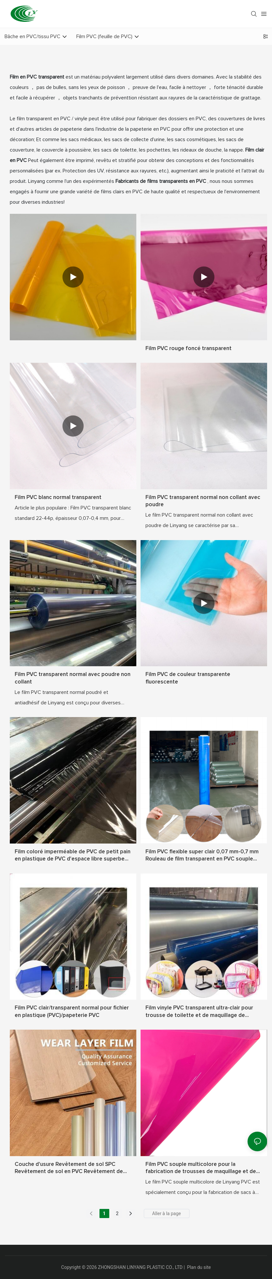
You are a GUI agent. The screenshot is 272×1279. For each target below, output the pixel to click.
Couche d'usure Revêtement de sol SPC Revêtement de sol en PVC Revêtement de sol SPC (69, 1168)
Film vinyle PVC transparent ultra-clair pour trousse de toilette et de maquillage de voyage (199, 1012)
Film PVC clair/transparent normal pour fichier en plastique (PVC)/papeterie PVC (72, 1011)
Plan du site (199, 1267)
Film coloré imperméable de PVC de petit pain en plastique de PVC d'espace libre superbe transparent (72, 856)
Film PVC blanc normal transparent (58, 497)
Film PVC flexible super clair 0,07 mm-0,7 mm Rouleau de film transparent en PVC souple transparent (202, 856)
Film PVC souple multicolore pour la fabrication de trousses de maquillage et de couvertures (200, 1168)
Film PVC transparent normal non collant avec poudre (202, 501)
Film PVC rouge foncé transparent (188, 348)
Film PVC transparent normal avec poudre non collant (72, 678)
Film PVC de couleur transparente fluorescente (187, 678)
